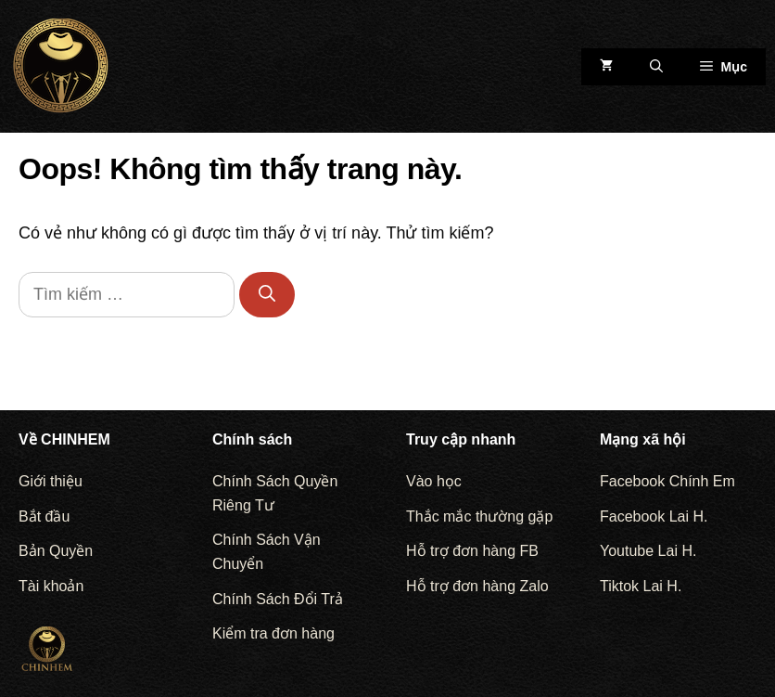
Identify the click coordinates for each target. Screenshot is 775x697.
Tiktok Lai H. (640, 586)
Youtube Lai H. (648, 551)
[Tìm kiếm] (267, 294)
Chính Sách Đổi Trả (277, 599)
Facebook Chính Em (667, 481)
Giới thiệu (51, 481)
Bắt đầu (44, 516)
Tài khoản (51, 586)
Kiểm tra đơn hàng (273, 633)
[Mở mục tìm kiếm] (656, 66)
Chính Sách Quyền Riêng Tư (274, 493)
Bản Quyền (56, 551)
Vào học (434, 481)
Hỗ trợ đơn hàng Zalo (477, 586)
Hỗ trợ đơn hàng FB (472, 551)
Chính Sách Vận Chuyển (266, 552)
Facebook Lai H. (654, 516)
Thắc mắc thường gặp (479, 516)
